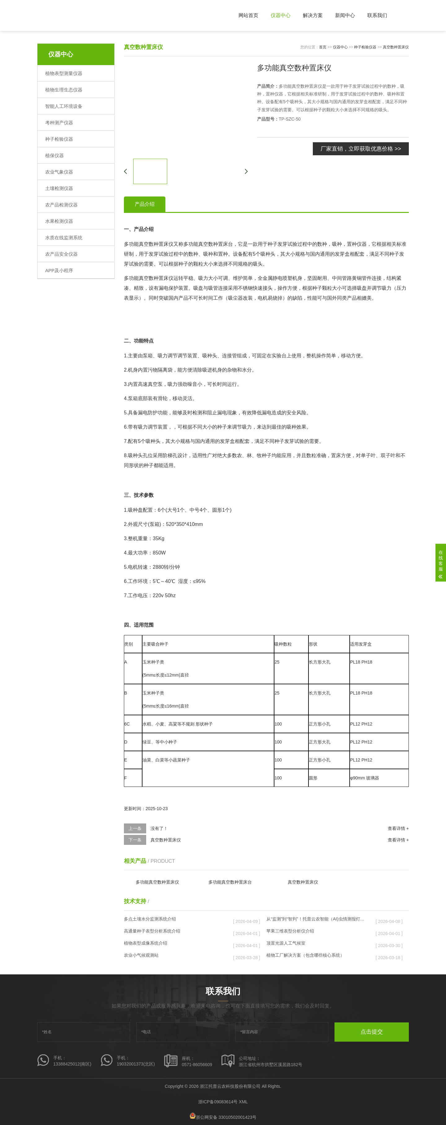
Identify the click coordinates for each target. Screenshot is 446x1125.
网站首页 (248, 15)
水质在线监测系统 (63, 237)
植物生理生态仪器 (63, 89)
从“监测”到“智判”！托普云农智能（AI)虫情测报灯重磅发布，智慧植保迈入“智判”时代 (316, 920)
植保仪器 (54, 155)
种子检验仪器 (59, 139)
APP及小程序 (59, 270)
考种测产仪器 (59, 122)
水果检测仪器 (59, 221)
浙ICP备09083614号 (218, 1101)
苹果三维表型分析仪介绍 (316, 932)
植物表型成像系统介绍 (174, 944)
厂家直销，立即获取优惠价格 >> (361, 149)
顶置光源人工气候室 (316, 944)
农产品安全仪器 (61, 254)
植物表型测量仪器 (63, 73)
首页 (322, 47)
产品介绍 (145, 204)
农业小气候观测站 (174, 956)
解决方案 (313, 15)
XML (243, 1101)
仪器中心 (281, 15)
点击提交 (372, 1032)
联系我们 (377, 15)
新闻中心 (345, 15)
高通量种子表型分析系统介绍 (174, 932)
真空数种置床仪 (396, 47)
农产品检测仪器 (61, 204)
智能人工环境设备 (63, 106)
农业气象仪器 (59, 171)
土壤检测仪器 (59, 188)
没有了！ (159, 828)
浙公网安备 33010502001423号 (223, 1117)
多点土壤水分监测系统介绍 (174, 920)
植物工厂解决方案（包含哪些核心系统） (316, 956)
